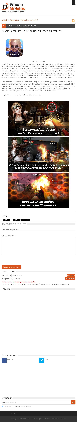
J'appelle (5, 275)
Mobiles (17, 406)
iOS (30, 95)
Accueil (4, 20)
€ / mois (16, 278)
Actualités (14, 20)
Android (37, 95)
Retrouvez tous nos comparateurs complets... (19, 282)
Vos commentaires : (9, 235)
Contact (14, 414)
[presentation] (18, 260)
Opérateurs (27, 406)
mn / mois (18, 275)
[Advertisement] (17, 321)
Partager (5, 215)
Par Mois (24, 20)
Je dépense (6, 278)
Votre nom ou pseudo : (10, 230)
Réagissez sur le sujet (14, 224)
